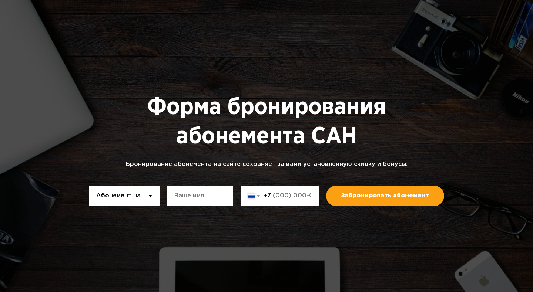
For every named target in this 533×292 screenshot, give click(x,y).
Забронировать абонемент (385, 195)
